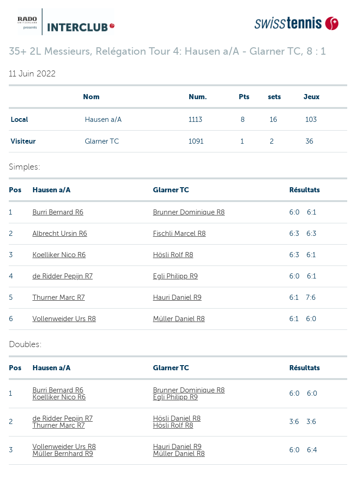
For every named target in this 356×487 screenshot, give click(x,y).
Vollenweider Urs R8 (64, 319)
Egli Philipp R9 (175, 276)
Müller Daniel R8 (179, 319)
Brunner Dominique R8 (189, 212)
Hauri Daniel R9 (177, 297)
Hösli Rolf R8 (173, 255)
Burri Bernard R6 (57, 212)
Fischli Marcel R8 (179, 233)
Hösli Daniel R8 (177, 418)
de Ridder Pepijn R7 (62, 276)
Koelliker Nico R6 (59, 255)
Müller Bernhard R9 (62, 453)
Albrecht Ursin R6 (59, 233)
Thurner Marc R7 (58, 297)
